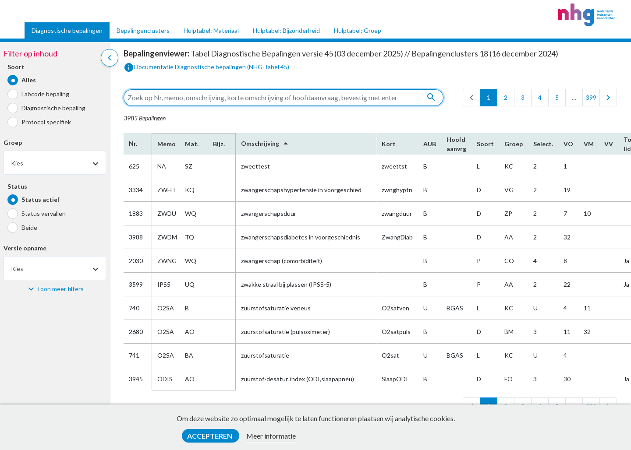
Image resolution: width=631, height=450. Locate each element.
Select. (543, 144)
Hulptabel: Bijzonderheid (286, 30)
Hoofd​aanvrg (456, 144)
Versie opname (25, 248)
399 (591, 97)
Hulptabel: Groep (357, 30)
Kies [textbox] (17, 163)
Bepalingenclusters (143, 30)
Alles (28, 80)
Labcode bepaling (45, 94)
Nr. (133, 143)
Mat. (192, 144)
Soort (16, 66)
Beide (29, 227)
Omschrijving (266, 143)
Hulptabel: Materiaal (211, 30)
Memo (165, 144)
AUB (429, 144)
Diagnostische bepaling (53, 108)
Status (17, 186)
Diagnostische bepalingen (67, 30)
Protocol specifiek (46, 122)
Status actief (40, 199)
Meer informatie (271, 436)
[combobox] (55, 163)
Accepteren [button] (210, 436)
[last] (608, 97)
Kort (389, 144)
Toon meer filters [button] (60, 288)
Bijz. (219, 144)
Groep (13, 142)
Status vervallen (43, 213)
